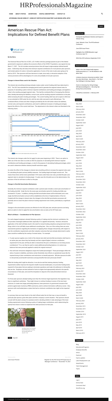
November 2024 (80, 150)
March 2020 (79, 298)
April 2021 (79, 263)
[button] (102, 14)
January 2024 (80, 176)
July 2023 (78, 193)
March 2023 (79, 203)
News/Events (80, 363)
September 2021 (81, 249)
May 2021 (15, 338)
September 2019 (81, 314)
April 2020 (79, 295)
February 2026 (80, 109)
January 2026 (80, 112)
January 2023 (80, 206)
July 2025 (78, 128)
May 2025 (79, 133)
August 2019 (79, 317)
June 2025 (79, 131)
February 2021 (80, 268)
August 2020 (79, 284)
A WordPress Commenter (82, 93)
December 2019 (80, 306)
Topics (78, 369)
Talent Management (82, 366)
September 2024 (81, 155)
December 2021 (80, 241)
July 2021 (78, 255)
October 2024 (80, 152)
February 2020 (80, 301)
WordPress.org (80, 388)
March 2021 (79, 265)
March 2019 (79, 330)
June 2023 (79, 195)
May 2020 (79, 292)
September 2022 (81, 217)
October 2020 (80, 279)
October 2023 (80, 185)
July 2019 (78, 319)
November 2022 (80, 212)
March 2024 (79, 171)
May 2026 (79, 104)
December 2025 (80, 114)
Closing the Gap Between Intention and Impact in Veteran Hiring (89, 37)
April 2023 (79, 201)
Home (9, 23)
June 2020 (79, 290)
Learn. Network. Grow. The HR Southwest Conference (87, 43)
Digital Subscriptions (46, 14)
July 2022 (78, 222)
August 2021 (79, 252)
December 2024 (80, 147)
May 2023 (79, 198)
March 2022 (79, 233)
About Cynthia (21, 14)
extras (78, 352)
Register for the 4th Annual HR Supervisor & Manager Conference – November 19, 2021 (58, 360)
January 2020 (80, 303)
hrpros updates (80, 358)
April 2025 (79, 136)
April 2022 (79, 230)
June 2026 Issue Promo (82, 48)
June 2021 (79, 257)
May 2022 (79, 228)
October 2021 (80, 247)
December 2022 (80, 209)
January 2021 (80, 271)
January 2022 (80, 239)
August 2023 (79, 190)
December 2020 (80, 274)
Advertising (32, 14)
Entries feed (79, 383)
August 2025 (79, 125)
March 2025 (79, 139)
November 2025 (80, 117)
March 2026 (79, 106)
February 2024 (80, 174)
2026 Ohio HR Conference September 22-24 (88, 58)
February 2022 (80, 236)
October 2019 (80, 311)
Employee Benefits (17, 23)
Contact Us (61, 14)
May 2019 (79, 325)
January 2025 (80, 144)
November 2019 (80, 309)
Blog (77, 344)
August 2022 (79, 220)
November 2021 (80, 244)
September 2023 (81, 187)
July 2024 (78, 160)
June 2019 (79, 322)
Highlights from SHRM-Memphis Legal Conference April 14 (86, 53)
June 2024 (79, 163)
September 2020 (81, 282)
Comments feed (80, 385)
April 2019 (79, 328)
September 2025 (81, 123)
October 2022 (80, 214)
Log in (78, 380)
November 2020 (80, 276)
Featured (78, 355)
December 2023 (80, 179)
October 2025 (80, 120)
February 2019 (95, 93)
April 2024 (79, 168)
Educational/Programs (82, 347)
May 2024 (79, 166)
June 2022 (79, 225)
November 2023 (80, 182)
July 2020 (78, 287)
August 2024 (79, 158)
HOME (11, 14)
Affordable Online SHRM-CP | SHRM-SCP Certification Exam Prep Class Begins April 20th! (39, 18)
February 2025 (80, 141)
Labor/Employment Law (83, 360)
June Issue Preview (13, 360)
